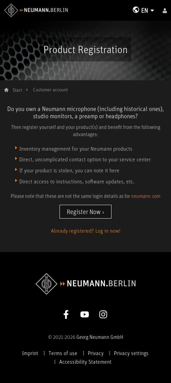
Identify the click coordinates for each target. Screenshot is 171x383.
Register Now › (85, 212)
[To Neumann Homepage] (36, 9)
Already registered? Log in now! (85, 230)
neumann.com (145, 196)
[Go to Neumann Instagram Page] (103, 313)
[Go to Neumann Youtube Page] (85, 313)
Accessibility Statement (85, 361)
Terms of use (63, 353)
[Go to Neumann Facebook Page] (66, 313)
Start (17, 90)
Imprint (30, 353)
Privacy (96, 353)
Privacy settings (131, 353)
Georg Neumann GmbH (99, 337)
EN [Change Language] (144, 10)
